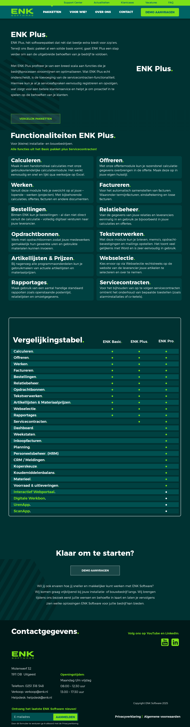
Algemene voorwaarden (162, 716)
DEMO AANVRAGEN (160, 12)
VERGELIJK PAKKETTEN (35, 118)
